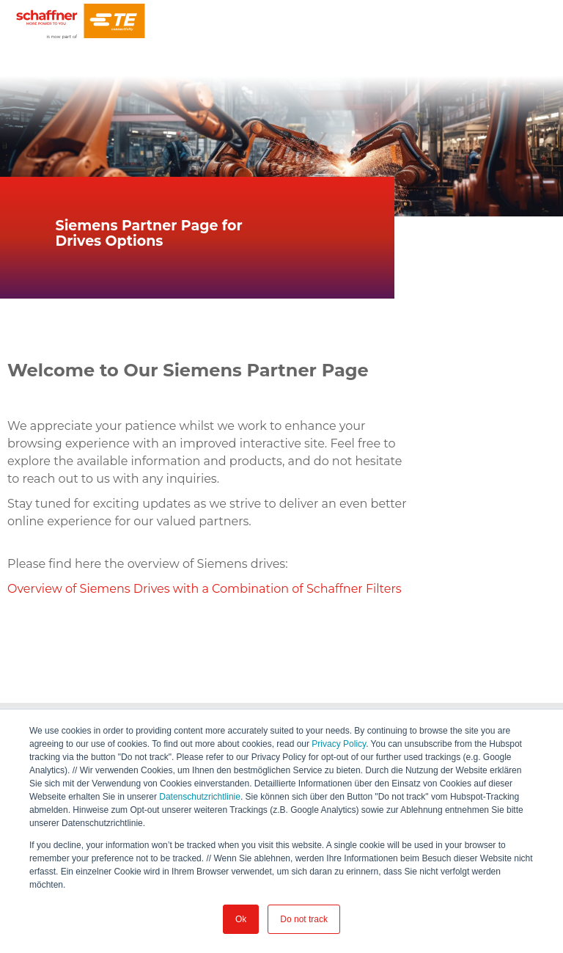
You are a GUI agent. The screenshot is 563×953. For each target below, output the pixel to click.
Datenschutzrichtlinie (199, 797)
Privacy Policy (339, 744)
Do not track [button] (304, 919)
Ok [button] (240, 919)
